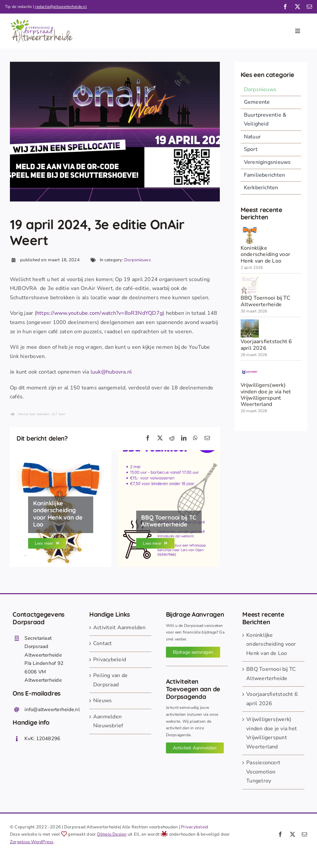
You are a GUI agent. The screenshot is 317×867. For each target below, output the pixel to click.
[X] (160, 438)
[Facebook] (148, 438)
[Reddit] (172, 438)
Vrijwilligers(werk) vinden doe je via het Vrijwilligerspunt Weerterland (266, 394)
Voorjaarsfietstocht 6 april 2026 (266, 344)
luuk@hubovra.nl (111, 372)
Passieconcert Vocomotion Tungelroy (263, 771)
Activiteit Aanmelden (119, 627)
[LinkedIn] (184, 438)
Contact (102, 643)
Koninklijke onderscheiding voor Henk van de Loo (266, 254)
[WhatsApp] (195, 438)
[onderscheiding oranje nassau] (250, 228)
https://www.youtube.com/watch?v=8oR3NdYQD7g (99, 313)
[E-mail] (207, 438)
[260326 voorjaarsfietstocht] (250, 322)
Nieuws (102, 700)
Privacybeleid (109, 659)
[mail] (309, 6)
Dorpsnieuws (137, 260)
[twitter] (297, 6)
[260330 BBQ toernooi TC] (250, 278)
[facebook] (285, 6)
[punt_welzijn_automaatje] (250, 365)
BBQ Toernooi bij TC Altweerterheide (265, 301)
